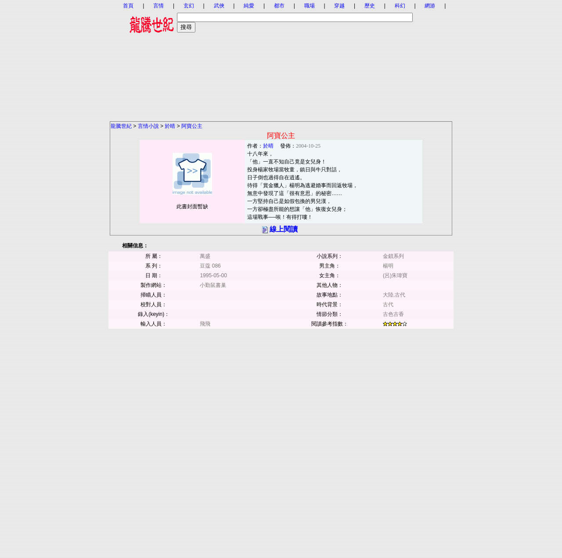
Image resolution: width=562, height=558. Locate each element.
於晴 (170, 126)
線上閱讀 (284, 229)
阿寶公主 (191, 126)
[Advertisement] (281, 59)
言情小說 (148, 126)
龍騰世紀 (121, 126)
